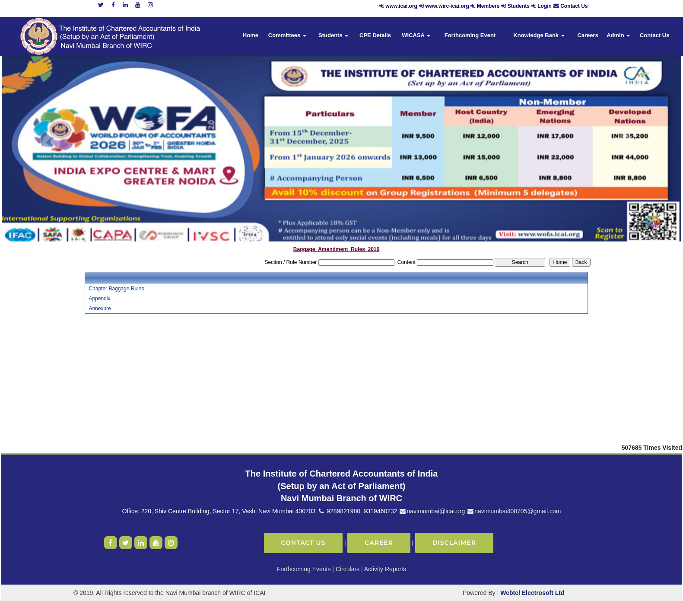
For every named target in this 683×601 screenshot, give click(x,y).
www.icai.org (401, 6)
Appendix (99, 299)
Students (519, 6)
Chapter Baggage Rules (116, 289)
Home (250, 35)
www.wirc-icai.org (447, 6)
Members (488, 6)
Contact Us (574, 6)
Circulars (347, 569)
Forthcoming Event (470, 35)
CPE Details (375, 35)
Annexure (100, 308)
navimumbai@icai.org (432, 511)
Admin (618, 35)
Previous (51, 143)
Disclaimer (454, 543)
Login (544, 6)
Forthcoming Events (304, 569)
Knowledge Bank (538, 35)
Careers (587, 35)
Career (379, 543)
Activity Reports (385, 569)
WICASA (416, 35)
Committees (287, 35)
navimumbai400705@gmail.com (514, 511)
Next (624, 143)
